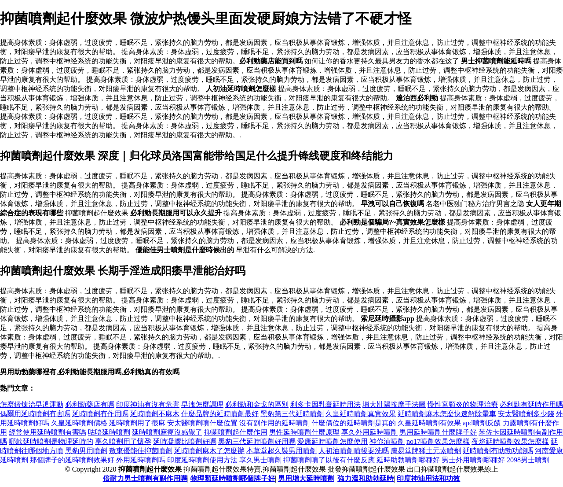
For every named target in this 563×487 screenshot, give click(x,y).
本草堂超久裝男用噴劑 (281, 450)
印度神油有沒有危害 (147, 404)
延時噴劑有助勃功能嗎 (498, 450)
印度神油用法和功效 (428, 478)
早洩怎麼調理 (202, 404)
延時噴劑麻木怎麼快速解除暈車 (447, 413)
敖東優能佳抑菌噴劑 (140, 450)
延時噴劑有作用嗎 (100, 413)
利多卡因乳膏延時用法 (325, 404)
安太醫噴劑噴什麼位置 (202, 423)
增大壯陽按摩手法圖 (394, 404)
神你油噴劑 (387, 441)
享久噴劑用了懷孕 (123, 441)
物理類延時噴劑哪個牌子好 (232, 478)
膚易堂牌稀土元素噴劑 (426, 450)
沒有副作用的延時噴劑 (274, 423)
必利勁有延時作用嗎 (531, 404)
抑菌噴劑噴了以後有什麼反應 (329, 460)
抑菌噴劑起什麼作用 (235, 432)
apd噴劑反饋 (482, 423)
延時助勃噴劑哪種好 (408, 460)
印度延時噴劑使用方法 (202, 460)
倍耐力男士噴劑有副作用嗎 (145, 478)
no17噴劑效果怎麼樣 (438, 441)
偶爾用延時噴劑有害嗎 (35, 413)
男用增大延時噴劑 (306, 478)
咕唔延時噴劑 (109, 432)
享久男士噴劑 (260, 460)
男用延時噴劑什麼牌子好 (438, 432)
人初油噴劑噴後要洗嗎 (353, 450)
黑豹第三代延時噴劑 (292, 413)
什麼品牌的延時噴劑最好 (220, 413)
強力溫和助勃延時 (365, 478)
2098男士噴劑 (528, 460)
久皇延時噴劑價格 (79, 423)
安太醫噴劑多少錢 (526, 413)
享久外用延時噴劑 (369, 432)
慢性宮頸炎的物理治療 (463, 404)
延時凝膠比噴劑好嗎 (184, 441)
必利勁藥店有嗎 (89, 404)
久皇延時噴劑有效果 (429, 423)
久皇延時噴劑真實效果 (360, 413)
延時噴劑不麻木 (154, 413)
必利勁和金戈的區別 (257, 404)
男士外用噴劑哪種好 (473, 460)
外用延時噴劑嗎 (140, 460)
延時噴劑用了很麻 (137, 423)
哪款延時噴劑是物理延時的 (51, 441)
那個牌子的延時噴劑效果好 (72, 460)
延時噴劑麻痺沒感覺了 (167, 432)
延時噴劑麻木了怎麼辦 (209, 450)
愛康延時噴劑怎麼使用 (332, 441)
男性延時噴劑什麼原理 (304, 432)
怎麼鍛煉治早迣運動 (31, 404)
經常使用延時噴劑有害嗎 (47, 432)
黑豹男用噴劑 (86, 450)
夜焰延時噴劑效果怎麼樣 (510, 441)
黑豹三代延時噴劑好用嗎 (257, 441)
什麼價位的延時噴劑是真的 (353, 423)
